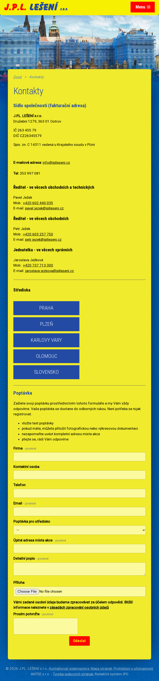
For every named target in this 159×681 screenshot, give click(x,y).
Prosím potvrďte (33, 614)
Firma (24, 448)
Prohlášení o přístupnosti (133, 668)
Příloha (18, 582)
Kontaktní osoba (26, 467)
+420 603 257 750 (38, 234)
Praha (46, 308)
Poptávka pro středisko (31, 521)
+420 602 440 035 (38, 203)
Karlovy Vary (46, 340)
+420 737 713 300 (38, 265)
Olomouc (46, 356)
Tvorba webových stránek (73, 674)
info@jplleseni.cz (56, 162)
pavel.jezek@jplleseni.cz (44, 208)
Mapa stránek (101, 668)
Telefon (19, 485)
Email (24, 503)
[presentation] (45, 628)
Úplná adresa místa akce (39, 540)
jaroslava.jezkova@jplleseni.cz (49, 271)
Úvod (17, 77)
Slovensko (46, 372)
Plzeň (46, 324)
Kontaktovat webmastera (69, 668)
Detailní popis (31, 558)
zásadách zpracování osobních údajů (79, 607)
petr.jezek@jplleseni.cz (43, 239)
